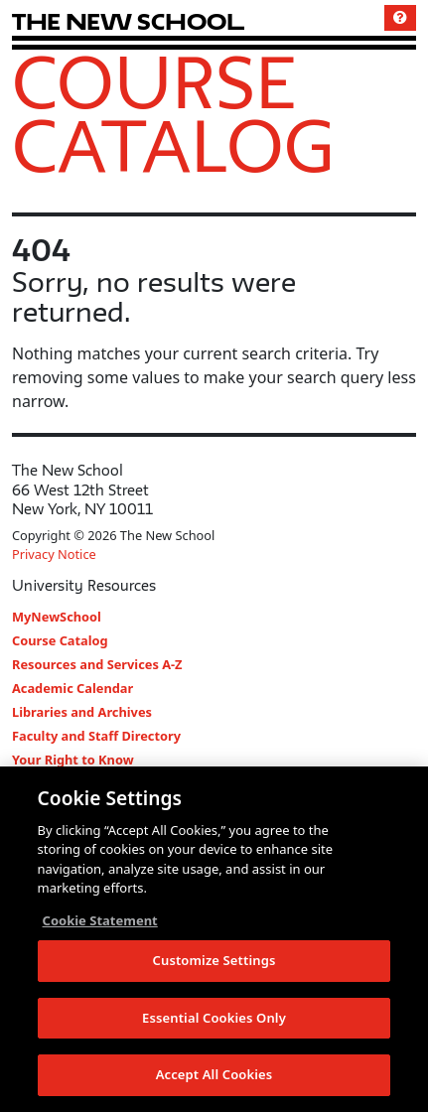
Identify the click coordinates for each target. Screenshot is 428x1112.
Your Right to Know (73, 759)
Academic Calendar (72, 688)
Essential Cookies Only (214, 1018)
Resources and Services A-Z (97, 664)
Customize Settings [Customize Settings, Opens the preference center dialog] (214, 961)
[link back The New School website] (128, 21)
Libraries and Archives (82, 712)
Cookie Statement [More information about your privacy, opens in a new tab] (100, 920)
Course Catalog (173, 113)
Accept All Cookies (214, 1075)
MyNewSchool (56, 617)
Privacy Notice (54, 554)
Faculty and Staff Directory (96, 736)
